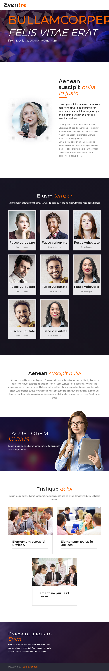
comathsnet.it (30, 666)
